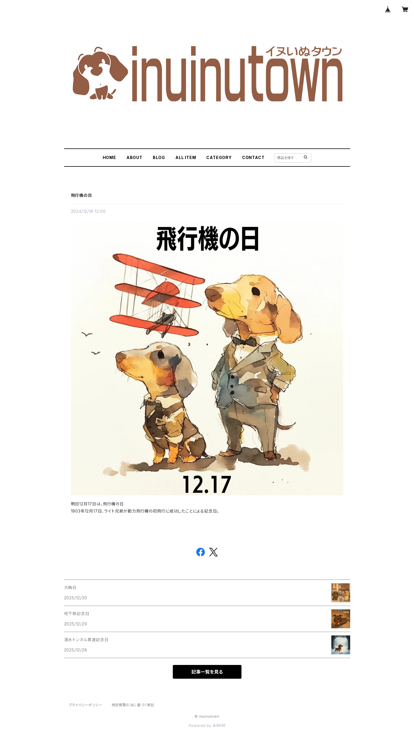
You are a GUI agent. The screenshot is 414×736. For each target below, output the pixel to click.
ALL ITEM (185, 157)
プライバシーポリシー (85, 705)
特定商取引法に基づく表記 (133, 705)
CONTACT (253, 157)
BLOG (159, 157)
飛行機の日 (81, 195)
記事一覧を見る (207, 672)
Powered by (207, 725)
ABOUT (134, 157)
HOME (109, 157)
